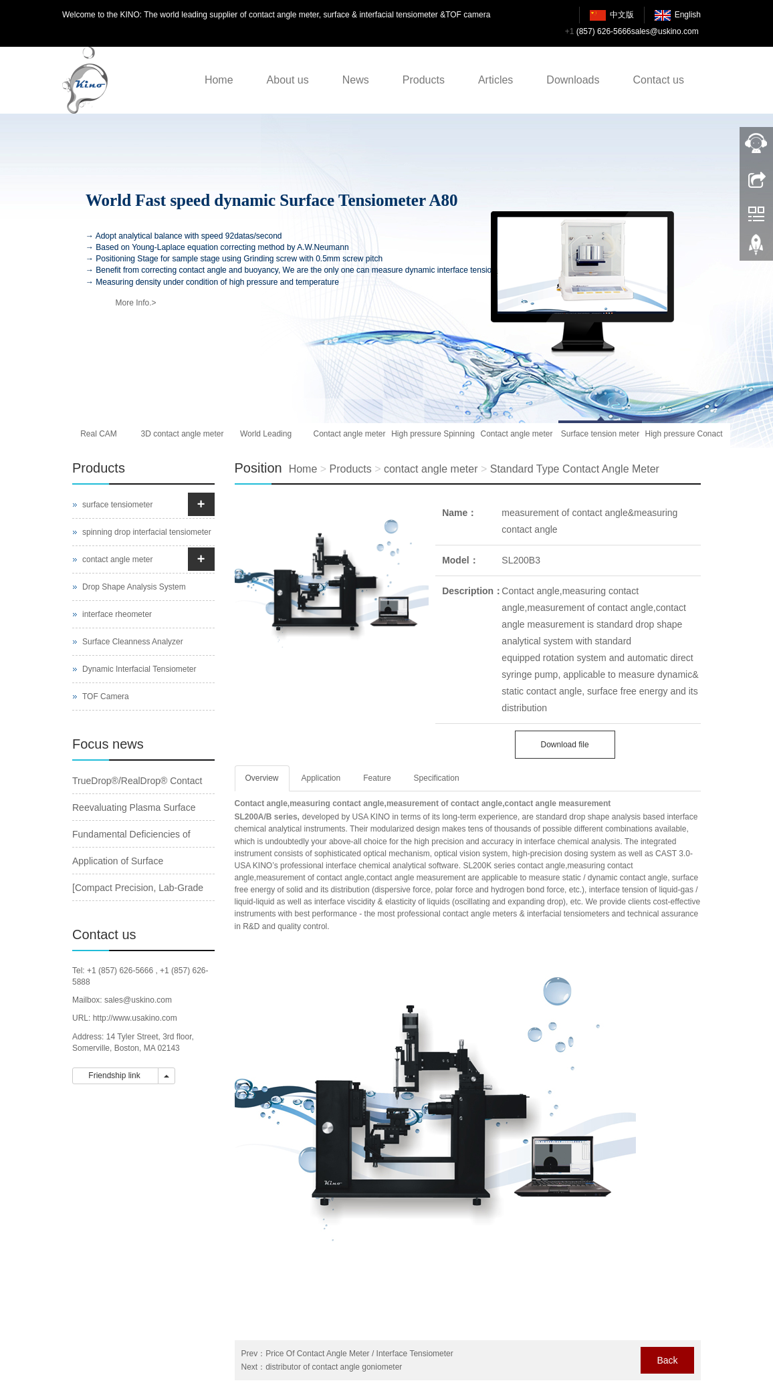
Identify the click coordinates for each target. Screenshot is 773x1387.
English (688, 14)
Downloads (572, 80)
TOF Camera (105, 696)
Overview (262, 778)
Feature (377, 778)
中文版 (622, 14)
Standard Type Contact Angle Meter (574, 469)
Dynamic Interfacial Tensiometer (139, 669)
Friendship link (115, 1075)
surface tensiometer (117, 504)
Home (219, 80)
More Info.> (135, 302)
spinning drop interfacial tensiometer (146, 532)
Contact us (658, 80)
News (355, 80)
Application (321, 778)
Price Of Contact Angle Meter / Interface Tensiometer (359, 1353)
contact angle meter (431, 469)
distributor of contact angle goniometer (333, 1367)
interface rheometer (117, 614)
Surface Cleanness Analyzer (132, 641)
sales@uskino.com (665, 31)
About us (288, 80)
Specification (436, 778)
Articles (495, 80)
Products (424, 80)
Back (667, 1360)
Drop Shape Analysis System (134, 587)
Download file (565, 744)
